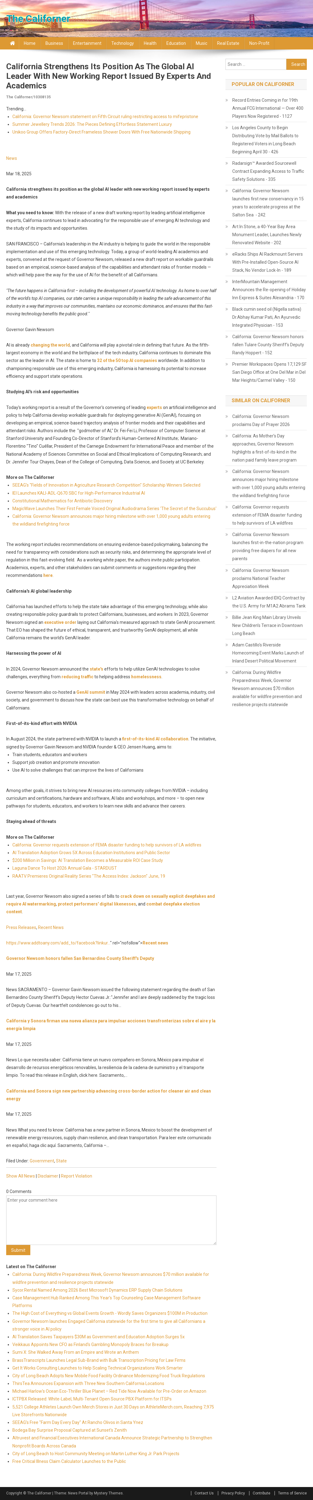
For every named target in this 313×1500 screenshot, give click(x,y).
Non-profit (259, 43)
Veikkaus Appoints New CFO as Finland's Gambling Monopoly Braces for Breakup (90, 1344)
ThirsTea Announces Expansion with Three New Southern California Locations (88, 1383)
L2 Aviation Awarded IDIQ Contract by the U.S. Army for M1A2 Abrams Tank (269, 601)
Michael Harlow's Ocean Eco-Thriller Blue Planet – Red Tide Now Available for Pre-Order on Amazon (109, 1391)
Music (201, 43)
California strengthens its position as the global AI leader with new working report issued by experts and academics (108, 76)
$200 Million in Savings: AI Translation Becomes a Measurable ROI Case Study (87, 860)
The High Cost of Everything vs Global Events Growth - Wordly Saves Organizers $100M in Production (110, 1313)
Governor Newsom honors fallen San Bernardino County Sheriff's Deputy (80, 958)
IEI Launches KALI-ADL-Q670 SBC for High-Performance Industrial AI (78, 493)
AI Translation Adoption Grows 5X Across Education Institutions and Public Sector (91, 852)
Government (42, 1160)
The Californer (38, 18)
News (11, 158)
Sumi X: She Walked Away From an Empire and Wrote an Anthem (75, 1352)
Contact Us (204, 1493)
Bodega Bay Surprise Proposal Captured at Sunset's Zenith (69, 1430)
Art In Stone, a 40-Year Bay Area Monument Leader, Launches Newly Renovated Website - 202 (267, 234)
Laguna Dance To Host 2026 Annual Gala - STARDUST (64, 868)
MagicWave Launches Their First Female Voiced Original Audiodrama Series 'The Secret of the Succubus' (114, 508)
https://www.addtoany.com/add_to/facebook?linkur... (58, 942)
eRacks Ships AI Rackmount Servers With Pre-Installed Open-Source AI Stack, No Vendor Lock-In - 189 (267, 262)
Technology (122, 43)
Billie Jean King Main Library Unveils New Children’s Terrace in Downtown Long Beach (267, 625)
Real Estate (228, 43)
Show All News (20, 1176)
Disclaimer (48, 1176)
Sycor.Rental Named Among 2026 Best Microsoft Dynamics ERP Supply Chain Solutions (97, 1290)
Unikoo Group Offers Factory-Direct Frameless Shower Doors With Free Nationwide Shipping (101, 132)
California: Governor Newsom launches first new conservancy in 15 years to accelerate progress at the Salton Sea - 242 (268, 202)
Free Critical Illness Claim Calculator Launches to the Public (69, 1461)
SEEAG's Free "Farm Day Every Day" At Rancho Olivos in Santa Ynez (77, 1422)
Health (150, 43)
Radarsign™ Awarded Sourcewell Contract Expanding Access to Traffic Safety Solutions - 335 (268, 171)
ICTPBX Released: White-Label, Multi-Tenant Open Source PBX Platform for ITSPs (92, 1398)
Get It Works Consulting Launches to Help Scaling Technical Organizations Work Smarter (97, 1368)
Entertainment (87, 43)
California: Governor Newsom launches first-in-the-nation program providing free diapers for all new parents (267, 546)
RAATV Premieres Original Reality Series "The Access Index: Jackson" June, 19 (88, 876)
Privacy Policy (233, 1493)
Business (54, 43)
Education (176, 43)
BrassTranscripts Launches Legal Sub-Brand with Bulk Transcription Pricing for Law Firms (99, 1360)
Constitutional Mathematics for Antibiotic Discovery (62, 500)
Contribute (261, 1493)
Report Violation (76, 1176)
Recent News (51, 927)
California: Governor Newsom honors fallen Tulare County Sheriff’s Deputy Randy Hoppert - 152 (268, 344)
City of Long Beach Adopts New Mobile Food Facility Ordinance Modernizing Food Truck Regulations (108, 1375)
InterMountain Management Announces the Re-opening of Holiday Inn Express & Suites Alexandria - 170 (269, 289)
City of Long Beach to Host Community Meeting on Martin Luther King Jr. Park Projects (95, 1453)
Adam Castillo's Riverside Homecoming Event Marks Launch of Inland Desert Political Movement (268, 652)
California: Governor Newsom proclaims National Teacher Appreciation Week (260, 578)
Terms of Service (292, 1493)
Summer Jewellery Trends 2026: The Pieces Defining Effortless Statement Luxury (92, 124)
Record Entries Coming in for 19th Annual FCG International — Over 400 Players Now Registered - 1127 (267, 108)
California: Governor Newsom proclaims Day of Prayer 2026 (261, 420)
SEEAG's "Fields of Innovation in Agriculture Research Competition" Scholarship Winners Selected (106, 485)
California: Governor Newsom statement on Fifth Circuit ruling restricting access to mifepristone (105, 116)
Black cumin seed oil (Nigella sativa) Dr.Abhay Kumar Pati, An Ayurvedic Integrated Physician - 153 (266, 317)
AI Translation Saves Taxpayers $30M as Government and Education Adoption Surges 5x (98, 1336)
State (61, 1160)
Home (30, 43)
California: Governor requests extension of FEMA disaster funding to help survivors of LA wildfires (106, 844)
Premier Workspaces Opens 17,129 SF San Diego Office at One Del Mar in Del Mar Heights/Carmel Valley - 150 (269, 372)
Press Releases (21, 927)
